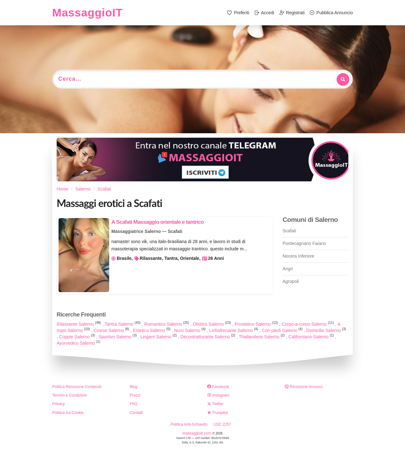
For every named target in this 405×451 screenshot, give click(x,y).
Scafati (289, 230)
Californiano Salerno (312, 336)
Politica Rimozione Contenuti (76, 387)
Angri (288, 268)
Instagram (218, 395)
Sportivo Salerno (118, 336)
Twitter (215, 404)
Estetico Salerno (152, 330)
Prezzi (135, 395)
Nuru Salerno (190, 330)
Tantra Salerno (123, 324)
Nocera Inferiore (298, 256)
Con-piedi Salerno (283, 330)
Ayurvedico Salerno (78, 343)
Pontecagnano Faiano (304, 243)
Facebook (218, 387)
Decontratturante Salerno (208, 336)
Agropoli (291, 281)
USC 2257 (222, 424)
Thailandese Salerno (262, 336)
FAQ (133, 404)
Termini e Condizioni (69, 395)
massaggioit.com (197, 433)
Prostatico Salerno (256, 324)
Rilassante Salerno (79, 324)
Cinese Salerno (112, 330)
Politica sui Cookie (68, 412)
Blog (133, 387)
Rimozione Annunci (303, 387)
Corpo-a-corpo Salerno (308, 324)
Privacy (58, 404)
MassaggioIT (87, 12)
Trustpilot (217, 412)
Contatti (136, 412)
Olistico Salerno (212, 324)
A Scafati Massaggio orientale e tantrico (157, 222)
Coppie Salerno (77, 336)
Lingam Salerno (159, 336)
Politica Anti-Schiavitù (189, 424)
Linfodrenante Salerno (234, 330)
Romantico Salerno (167, 324)
